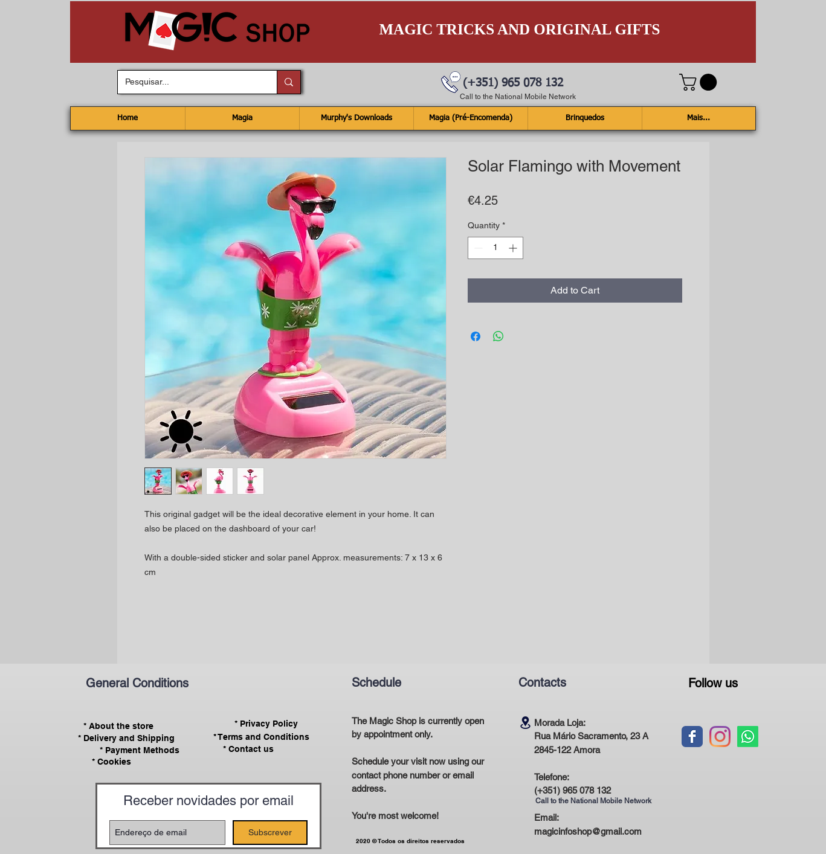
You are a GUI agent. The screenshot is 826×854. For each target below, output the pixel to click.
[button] (700, 82)
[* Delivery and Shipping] (126, 738)
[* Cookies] (111, 762)
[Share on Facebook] (475, 336)
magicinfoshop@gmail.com (588, 831)
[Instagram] (720, 736)
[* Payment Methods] (140, 750)
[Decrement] (477, 247)
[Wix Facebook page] (692, 736)
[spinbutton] (495, 247)
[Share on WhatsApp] (498, 336)
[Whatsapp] (747, 736)
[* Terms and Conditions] (261, 737)
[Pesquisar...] (188, 82)
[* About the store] (119, 726)
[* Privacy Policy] (266, 724)
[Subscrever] (270, 832)
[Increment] (513, 247)
